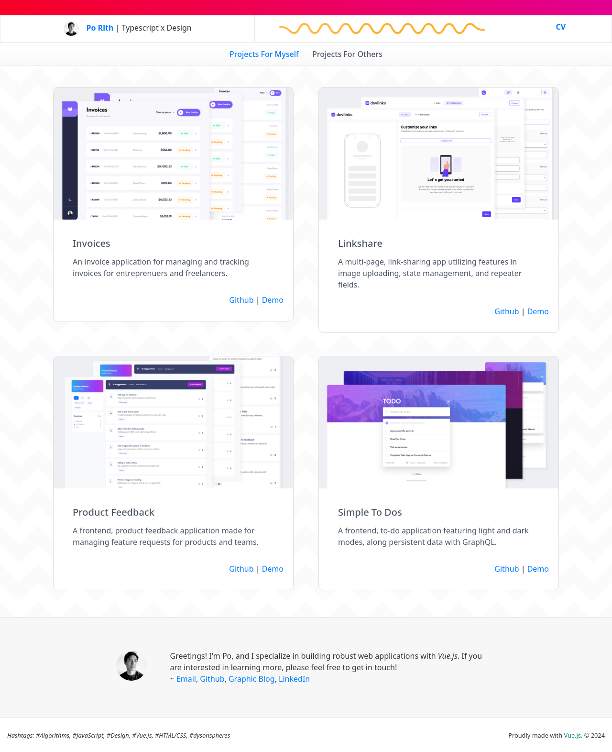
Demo (273, 300)
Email (186, 679)
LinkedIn (294, 679)
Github (241, 300)
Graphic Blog (252, 679)
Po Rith (100, 27)
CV (561, 27)
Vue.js (572, 735)
